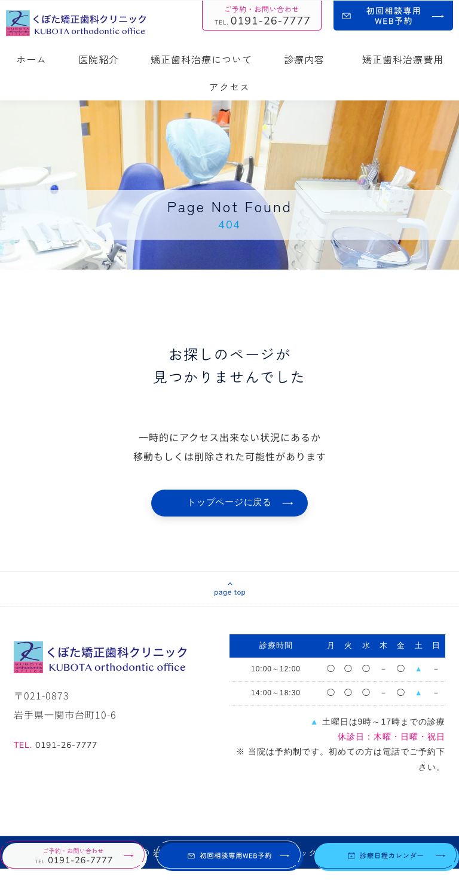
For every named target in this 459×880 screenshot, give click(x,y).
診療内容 (307, 59)
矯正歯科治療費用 (402, 59)
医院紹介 (98, 59)
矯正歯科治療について (201, 59)
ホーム (31, 59)
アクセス (229, 87)
